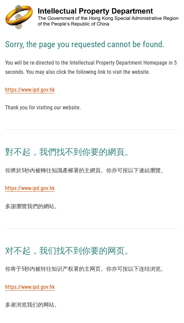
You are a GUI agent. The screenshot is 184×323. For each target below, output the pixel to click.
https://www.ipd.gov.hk (30, 89)
